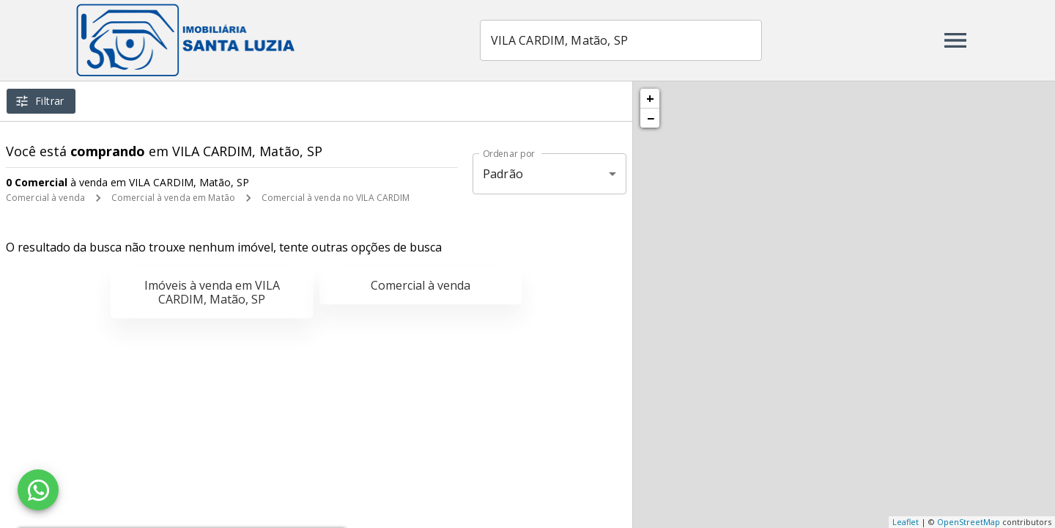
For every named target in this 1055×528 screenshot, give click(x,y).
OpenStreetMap (968, 521)
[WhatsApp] (38, 489)
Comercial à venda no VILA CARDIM (336, 197)
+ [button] (650, 98)
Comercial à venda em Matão (173, 197)
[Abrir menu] (955, 40)
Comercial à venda (45, 197)
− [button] (650, 118)
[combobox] (622, 40)
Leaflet (905, 521)
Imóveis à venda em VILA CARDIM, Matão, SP (212, 292)
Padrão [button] (503, 174)
